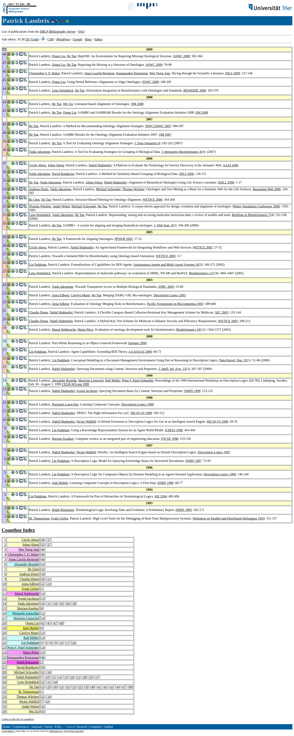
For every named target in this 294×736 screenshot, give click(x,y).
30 (4, 682)
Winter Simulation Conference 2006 (256, 206)
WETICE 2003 (228, 321)
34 (42, 574)
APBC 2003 (166, 286)
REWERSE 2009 (194, 90)
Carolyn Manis (80, 295)
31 (49, 603)
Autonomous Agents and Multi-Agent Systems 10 (166, 264)
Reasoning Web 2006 (267, 189)
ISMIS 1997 (193, 461)
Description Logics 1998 (137, 404)
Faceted (82, 726)
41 (99, 687)
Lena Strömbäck (62, 90)
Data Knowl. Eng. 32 (233, 360)
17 (4, 618)
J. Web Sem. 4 (163, 225)
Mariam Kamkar (63, 438)
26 (73, 642)
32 (42, 672)
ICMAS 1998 (174, 430)
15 (4, 608)
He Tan (71, 56)
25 (4, 657)
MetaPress (63, 39)
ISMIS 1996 (165, 483)
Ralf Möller (112, 380)
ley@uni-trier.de (74, 731)
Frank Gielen (59, 518)
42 (42, 623)
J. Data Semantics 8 (147, 143)
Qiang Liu (58, 56)
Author (108, 726)
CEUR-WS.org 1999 (75, 384)
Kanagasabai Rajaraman (132, 73)
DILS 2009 (232, 73)
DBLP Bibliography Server (58, 31)
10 (4, 584)
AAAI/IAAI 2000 (140, 351)
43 (111, 687)
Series (48, 726)
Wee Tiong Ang (159, 73)
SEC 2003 (221, 312)
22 (42, 584)
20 (42, 579)
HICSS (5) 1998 (217, 421)
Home (6, 726)
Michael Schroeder (108, 189)
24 (42, 603)
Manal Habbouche (64, 329)
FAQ (81, 31)
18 (4, 623)
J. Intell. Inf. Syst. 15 (172, 369)
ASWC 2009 (181, 56)
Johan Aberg (56, 165)
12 (4, 593)
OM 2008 (137, 104)
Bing (88, 39)
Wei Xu (68, 104)
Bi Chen (34, 199)
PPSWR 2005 (124, 239)
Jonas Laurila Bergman (99, 73)
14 (42, 564)
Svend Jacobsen (87, 391)
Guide (35, 39)
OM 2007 (165, 134)
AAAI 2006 (230, 165)
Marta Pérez (86, 329)
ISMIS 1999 (192, 391)
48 (61, 623)
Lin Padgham (38, 264)
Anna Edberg (60, 295)
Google (77, 39)
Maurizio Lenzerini (91, 380)
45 (49, 623)
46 (42, 549)
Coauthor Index (18, 530)
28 (42, 539)
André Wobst (61, 206)
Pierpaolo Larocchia (65, 404)
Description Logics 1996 (220, 474)
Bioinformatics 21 (201, 273)
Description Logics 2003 (170, 295)
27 (4, 667)
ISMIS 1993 (184, 510)
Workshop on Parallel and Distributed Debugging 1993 (228, 518)
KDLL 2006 (226, 182)
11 (4, 588)
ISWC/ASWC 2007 (158, 126)
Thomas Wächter (133, 189)
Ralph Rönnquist (63, 510)
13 (4, 598)
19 (42, 593)
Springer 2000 (137, 343)
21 (49, 579)
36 (67, 603)
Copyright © (9, 731)
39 (86, 687)
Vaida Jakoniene (39, 151)
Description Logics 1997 (214, 452)
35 (42, 544)
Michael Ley (56, 731)
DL (28, 39)
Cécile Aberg (37, 165)
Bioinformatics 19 (188, 329)
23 (49, 584)
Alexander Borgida (64, 380)
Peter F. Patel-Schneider (138, 380)
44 (55, 682)
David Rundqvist (63, 174)
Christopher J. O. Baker (44, 73)
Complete (95, 726)
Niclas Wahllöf (86, 421)
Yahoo (98, 39)
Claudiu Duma (38, 312)
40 (93, 687)
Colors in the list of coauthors (18, 719)
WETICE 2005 (202, 247)
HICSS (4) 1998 (141, 413)
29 (4, 677)
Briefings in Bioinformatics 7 (251, 215)
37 (49, 539)
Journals (36, 726)
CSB (50, 39)
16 (4, 613)
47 (55, 623)
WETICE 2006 (152, 199)
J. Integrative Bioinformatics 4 (181, 151)
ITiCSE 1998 (169, 438)
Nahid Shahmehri (100, 165)
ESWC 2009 (150, 82)
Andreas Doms (39, 189)
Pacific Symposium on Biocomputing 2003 (175, 304)
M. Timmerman (39, 518)
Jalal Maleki (60, 483)
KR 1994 (161, 496)
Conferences (21, 726)
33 (42, 569)
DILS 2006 (186, 174)
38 (74, 603)
